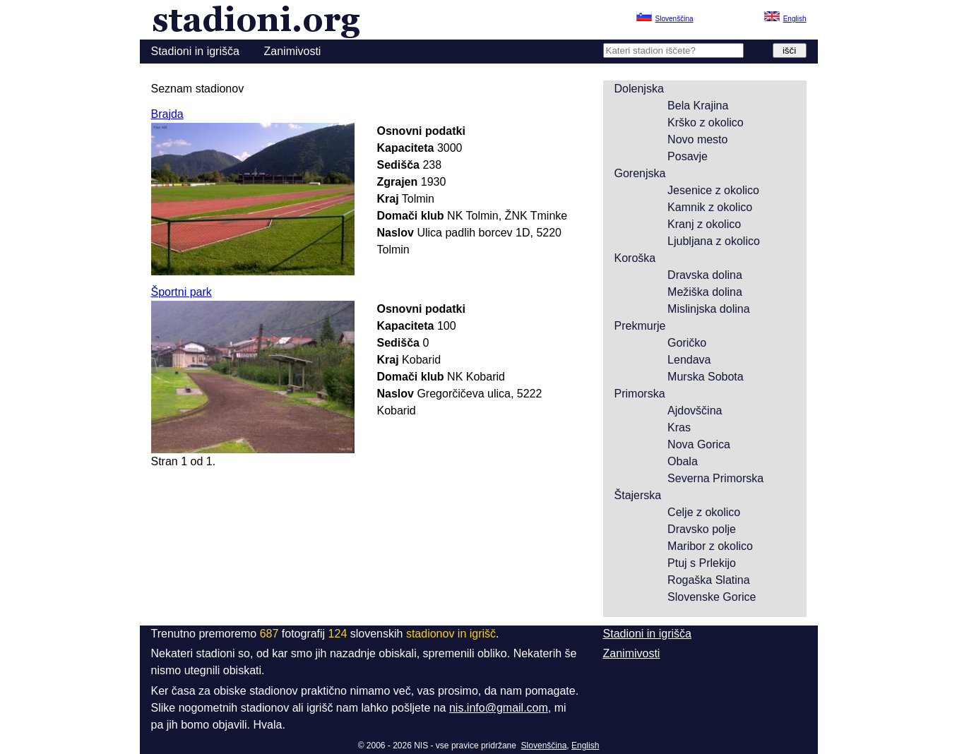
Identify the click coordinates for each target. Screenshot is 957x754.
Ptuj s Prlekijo (701, 563)
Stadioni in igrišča (195, 51)
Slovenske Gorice (711, 597)
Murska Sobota (705, 377)
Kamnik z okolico (709, 207)
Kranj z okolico (704, 224)
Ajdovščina (694, 411)
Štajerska (638, 495)
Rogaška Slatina (708, 580)
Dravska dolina (704, 275)
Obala (682, 461)
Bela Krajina (697, 106)
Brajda (167, 114)
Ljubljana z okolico (713, 241)
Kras (679, 427)
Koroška (635, 258)
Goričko (686, 343)
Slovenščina (544, 745)
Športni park (181, 292)
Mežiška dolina (704, 292)
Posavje (687, 156)
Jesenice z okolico (713, 190)
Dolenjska (639, 89)
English (585, 745)
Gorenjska (640, 173)
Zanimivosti (292, 51)
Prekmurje (640, 326)
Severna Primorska (715, 478)
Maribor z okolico (710, 546)
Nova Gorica (698, 444)
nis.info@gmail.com (498, 708)
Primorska (639, 394)
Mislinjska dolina (708, 309)
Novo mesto (697, 139)
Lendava (689, 360)
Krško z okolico (705, 122)
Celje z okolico (703, 512)
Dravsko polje (701, 529)
